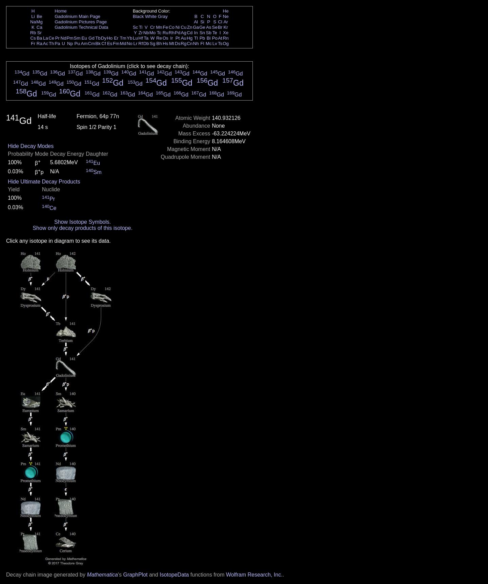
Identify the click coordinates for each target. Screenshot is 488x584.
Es (110, 43)
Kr (225, 27)
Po (215, 38)
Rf (140, 43)
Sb (208, 32)
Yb (129, 38)
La (45, 38)
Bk (98, 43)
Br (220, 27)
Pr (57, 38)
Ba (39, 38)
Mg (39, 21)
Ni (178, 27)
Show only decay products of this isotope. (82, 228)
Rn (226, 38)
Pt (178, 38)
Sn (202, 32)
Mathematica (102, 575)
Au (183, 38)
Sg (152, 43)
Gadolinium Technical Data (81, 27)
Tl (196, 38)
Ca (39, 27)
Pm (70, 38)
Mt (171, 43)
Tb (98, 38)
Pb (202, 38)
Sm (77, 38)
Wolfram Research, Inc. (254, 575)
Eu (84, 38)
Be (39, 16)
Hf (140, 38)
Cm (91, 43)
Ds (177, 43)
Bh (159, 43)
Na (33, 21)
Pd (177, 32)
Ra (39, 43)
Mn (159, 27)
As (208, 27)
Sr (39, 32)
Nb (146, 32)
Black (138, 16)
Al (196, 21)
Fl (202, 43)
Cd (189, 32)
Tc (159, 32)
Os (165, 38)
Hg (189, 38)
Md (123, 43)
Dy (103, 38)
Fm (116, 43)
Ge (202, 27)
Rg (183, 43)
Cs (33, 38)
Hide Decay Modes (31, 146)
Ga (196, 27)
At (220, 38)
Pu (77, 43)
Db (146, 43)
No (130, 43)
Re (159, 38)
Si (202, 21)
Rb (33, 32)
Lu (135, 38)
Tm (123, 38)
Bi (209, 38)
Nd (63, 38)
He (226, 11)
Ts (220, 43)
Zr (141, 32)
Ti (141, 27)
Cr (152, 27)
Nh (196, 43)
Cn (189, 43)
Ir (171, 38)
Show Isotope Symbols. (82, 222)
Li (33, 16)
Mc (209, 43)
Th (51, 43)
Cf (103, 43)
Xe (225, 32)
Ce (51, 38)
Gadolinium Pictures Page (81, 21)
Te (214, 32)
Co (172, 27)
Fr (33, 43)
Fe (165, 27)
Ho (110, 38)
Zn (189, 27)
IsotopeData (174, 575)
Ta (146, 38)
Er (116, 38)
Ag (183, 32)
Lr (136, 43)
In (196, 32)
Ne (226, 16)
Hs (165, 43)
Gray (163, 16)
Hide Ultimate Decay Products (44, 182)
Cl (220, 21)
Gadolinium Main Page (77, 16)
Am (84, 43)
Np (70, 43)
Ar (225, 21)
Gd (91, 38)
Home (61, 11)
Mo (152, 32)
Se (215, 27)
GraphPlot (135, 575)
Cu (183, 27)
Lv (214, 43)
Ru (165, 32)
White (151, 16)
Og (226, 43)
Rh (172, 32)
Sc (135, 27)
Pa (57, 43)
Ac (45, 43)
